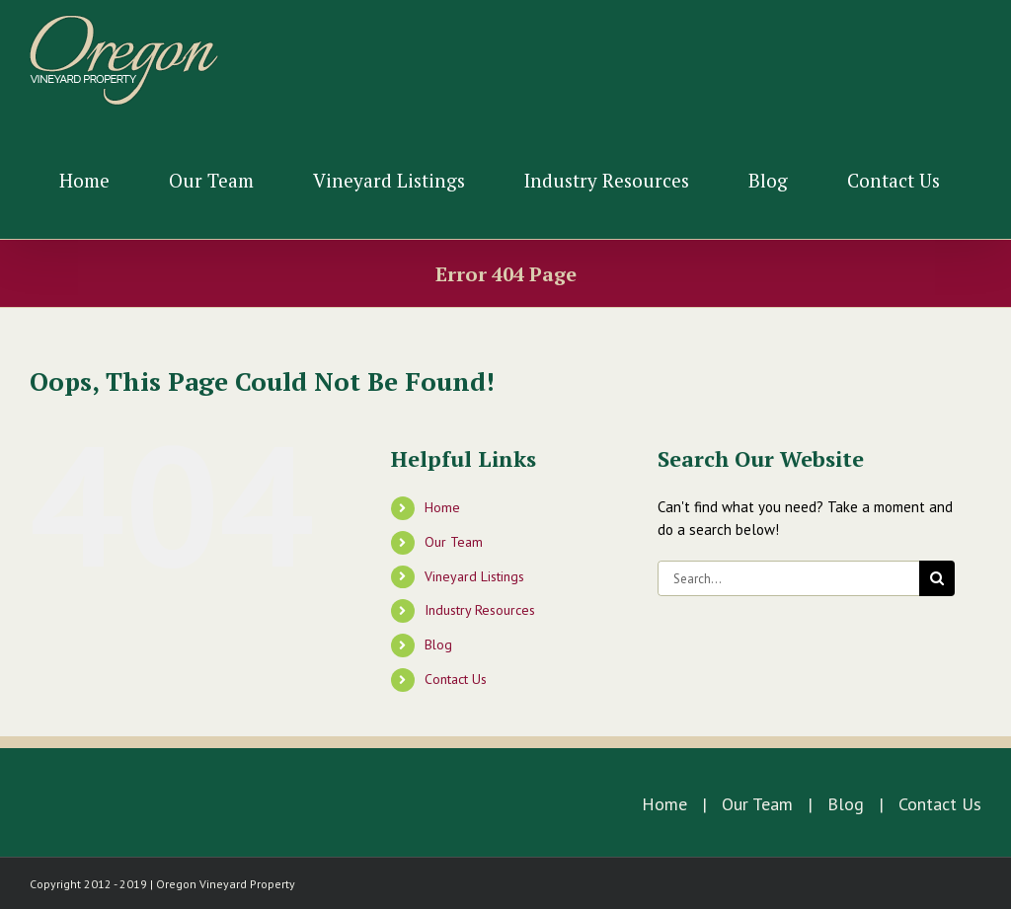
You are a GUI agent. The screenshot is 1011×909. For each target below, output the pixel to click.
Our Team (454, 542)
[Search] (937, 578)
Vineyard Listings (474, 576)
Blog (438, 644)
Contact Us (456, 679)
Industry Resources (480, 610)
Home (442, 507)
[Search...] (788, 578)
